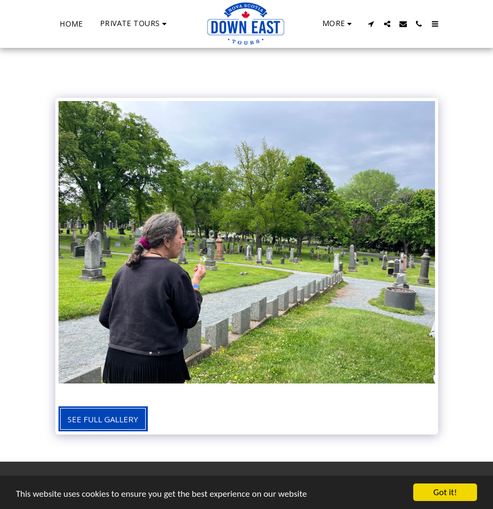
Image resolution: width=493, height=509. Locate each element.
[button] (135, 23)
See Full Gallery (103, 419)
